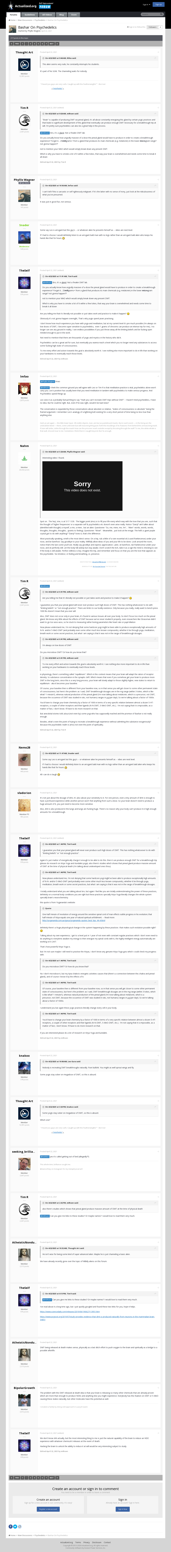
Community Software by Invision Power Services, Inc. (86, 1548)
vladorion (24, 793)
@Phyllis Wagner (47, 381)
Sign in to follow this (137, 27)
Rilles (69, 58)
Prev (17, 44)
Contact (107, 1542)
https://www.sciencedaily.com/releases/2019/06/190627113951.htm (70, 1311)
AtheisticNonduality (26, 1242)
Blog (61, 14)
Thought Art (24, 52)
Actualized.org (66, 1542)
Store (74, 14)
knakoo (24, 1055)
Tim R (24, 108)
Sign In (146, 4)
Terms (78, 1542)
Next (52, 44)
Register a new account (48, 1509)
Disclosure (96, 1542)
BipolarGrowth (24, 1388)
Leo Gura (72, 1061)
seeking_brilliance (25, 1151)
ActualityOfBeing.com (99, 562)
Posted (48, 52)
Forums (13, 14)
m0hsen (70, 114)
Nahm (24, 446)
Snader (71, 753)
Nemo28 (24, 747)
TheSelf (24, 270)
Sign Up (158, 4)
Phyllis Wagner (34, 31)
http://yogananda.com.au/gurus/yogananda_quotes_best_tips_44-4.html (73, 920)
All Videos (47, 14)
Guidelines (30, 14)
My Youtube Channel (99, 566)
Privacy (86, 1542)
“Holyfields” (58, 88)
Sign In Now (122, 1509)
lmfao (70, 185)
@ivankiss (45, 1157)
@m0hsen (45, 133)
